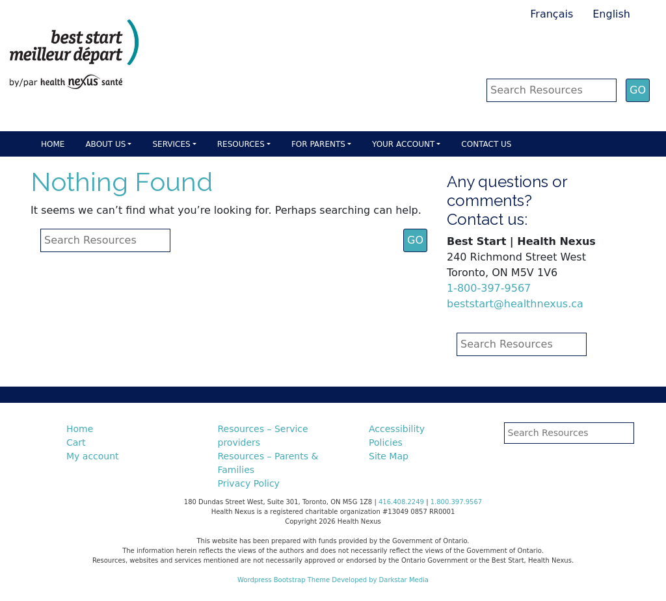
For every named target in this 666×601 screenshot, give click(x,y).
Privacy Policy (249, 483)
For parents (318, 144)
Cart (76, 442)
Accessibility (397, 429)
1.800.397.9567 (457, 501)
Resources (241, 144)
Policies (386, 442)
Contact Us (486, 144)
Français (551, 14)
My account (92, 456)
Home (52, 144)
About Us (105, 144)
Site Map (388, 456)
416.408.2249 (401, 501)
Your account (403, 144)
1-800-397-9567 (489, 288)
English (611, 14)
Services (171, 144)
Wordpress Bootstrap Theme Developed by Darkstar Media (333, 579)
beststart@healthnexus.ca (515, 304)
